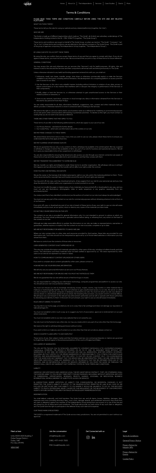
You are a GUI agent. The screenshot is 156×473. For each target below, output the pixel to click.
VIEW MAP (15, 447)
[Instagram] (88, 437)
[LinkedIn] (93, 437)
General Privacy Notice (132, 441)
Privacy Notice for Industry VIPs (130, 446)
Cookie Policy (128, 459)
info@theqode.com (57, 436)
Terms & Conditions (130, 436)
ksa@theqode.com (61, 445)
